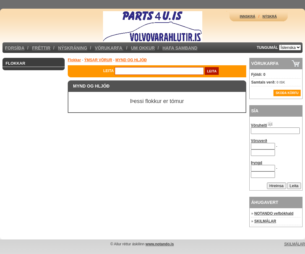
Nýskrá (270, 16)
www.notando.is (159, 244)
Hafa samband (179, 47)
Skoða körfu (287, 93)
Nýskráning (72, 47)
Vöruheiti (259, 125)
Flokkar (15, 63)
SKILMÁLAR (265, 221)
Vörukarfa (109, 47)
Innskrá (247, 16)
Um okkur (143, 47)
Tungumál (267, 47)
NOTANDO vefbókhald (273, 213)
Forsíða (14, 47)
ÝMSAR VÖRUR (98, 60)
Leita (108, 71)
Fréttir (41, 47)
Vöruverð (259, 141)
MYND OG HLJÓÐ (131, 60)
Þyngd (256, 163)
